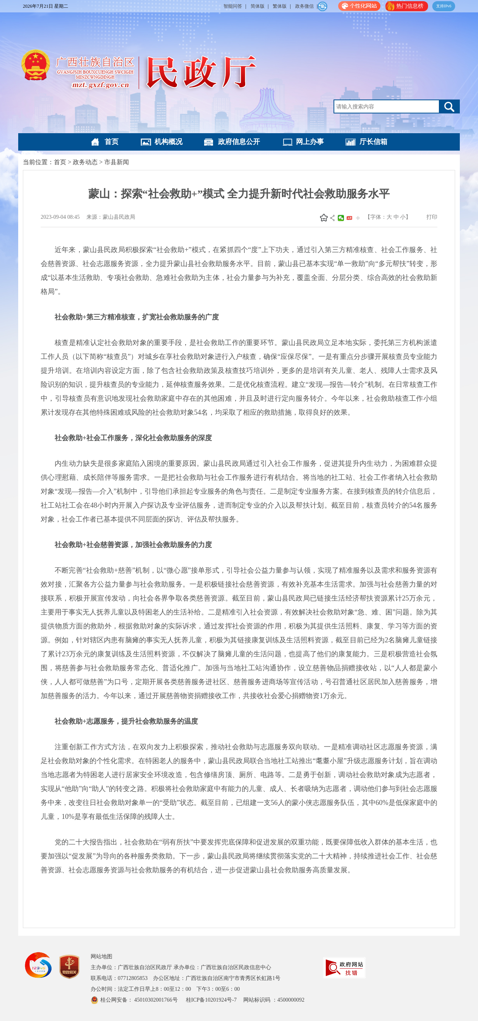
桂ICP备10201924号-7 (212, 1000)
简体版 (258, 6)
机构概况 (168, 142)
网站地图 (101, 956)
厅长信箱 (373, 142)
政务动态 (85, 162)
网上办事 (310, 142)
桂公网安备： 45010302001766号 (139, 1000)
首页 (112, 142)
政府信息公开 (239, 142)
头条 (349, 218)
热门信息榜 (409, 6)
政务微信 (304, 6)
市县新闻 (116, 162)
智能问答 (233, 6)
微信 (341, 218)
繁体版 (280, 6)
